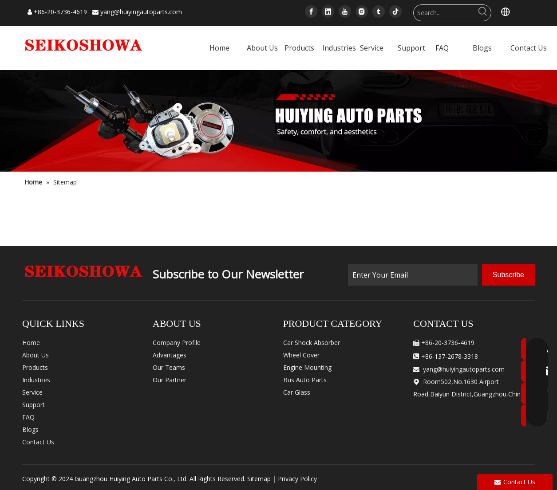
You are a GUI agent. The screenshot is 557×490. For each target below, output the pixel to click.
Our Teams (169, 367)
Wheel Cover (301, 355)
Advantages (169, 355)
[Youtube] (345, 11)
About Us (35, 355)
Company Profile (177, 342)
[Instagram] (362, 11)
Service (32, 392)
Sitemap (259, 478)
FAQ (28, 417)
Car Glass (296, 392)
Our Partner (169, 380)
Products (35, 367)
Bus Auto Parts (305, 380)
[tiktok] (395, 11)
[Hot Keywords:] (483, 13)
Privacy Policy (297, 478)
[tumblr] (378, 11)
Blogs (30, 429)
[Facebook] (311, 11)
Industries (36, 380)
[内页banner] (278, 121)
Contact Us (38, 442)
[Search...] (444, 13)
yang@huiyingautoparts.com (141, 12)
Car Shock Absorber (311, 342)
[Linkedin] (328, 11)
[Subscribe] (508, 275)
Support (33, 404)
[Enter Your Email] (413, 275)
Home (31, 342)
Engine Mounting (307, 367)
